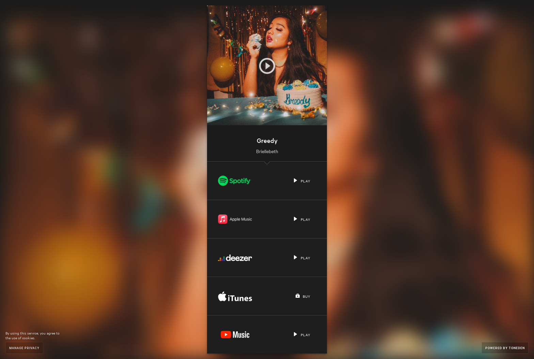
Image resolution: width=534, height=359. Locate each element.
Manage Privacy (24, 347)
